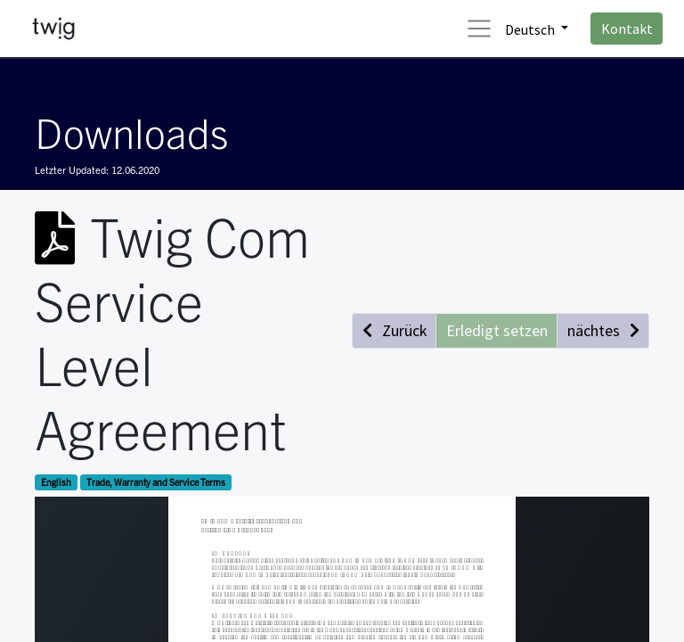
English (56, 482)
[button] (394, 330)
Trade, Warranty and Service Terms (155, 482)
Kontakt (627, 28)
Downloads (131, 131)
